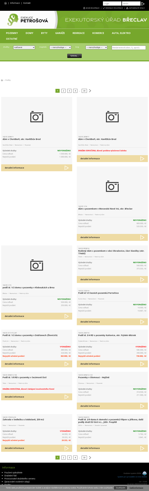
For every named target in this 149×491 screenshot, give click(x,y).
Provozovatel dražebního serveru (19, 478)
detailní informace (14, 167)
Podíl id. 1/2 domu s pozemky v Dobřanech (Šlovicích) (30, 335)
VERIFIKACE (114, 8)
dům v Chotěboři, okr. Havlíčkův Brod (22, 139)
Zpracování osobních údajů (17, 481)
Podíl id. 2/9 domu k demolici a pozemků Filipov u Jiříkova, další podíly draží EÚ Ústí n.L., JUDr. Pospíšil (110, 420)
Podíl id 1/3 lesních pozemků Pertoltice (98, 293)
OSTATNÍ (11, 38)
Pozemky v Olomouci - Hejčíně (93, 377)
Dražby (8, 80)
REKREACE (79, 33)
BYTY (44, 33)
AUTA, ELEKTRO (121, 33)
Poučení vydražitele (13, 472)
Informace (15, 3)
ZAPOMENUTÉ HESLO (137, 8)
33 (84, 91)
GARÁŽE (60, 33)
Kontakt (27, 3)
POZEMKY (12, 33)
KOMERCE (98, 33)
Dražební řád (10, 475)
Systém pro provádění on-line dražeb (132, 477)
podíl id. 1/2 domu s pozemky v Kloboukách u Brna (28, 287)
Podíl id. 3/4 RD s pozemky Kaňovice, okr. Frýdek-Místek (107, 335)
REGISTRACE (92, 8)
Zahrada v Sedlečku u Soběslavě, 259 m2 (23, 419)
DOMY (29, 33)
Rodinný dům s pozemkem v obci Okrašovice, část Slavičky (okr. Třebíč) (111, 252)
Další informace (136, 487)
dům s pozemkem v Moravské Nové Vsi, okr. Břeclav (105, 208)
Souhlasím (120, 487)
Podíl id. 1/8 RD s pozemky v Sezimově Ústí (24, 377)
